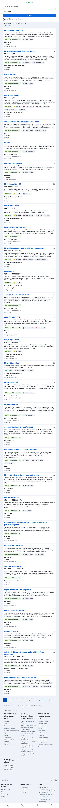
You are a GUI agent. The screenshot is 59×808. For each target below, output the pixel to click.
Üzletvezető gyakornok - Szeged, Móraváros (20, 449)
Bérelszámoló (9, 271)
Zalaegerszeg (8, 737)
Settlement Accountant (13, 163)
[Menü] (2, 2)
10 (49, 700)
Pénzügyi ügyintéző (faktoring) (15, 227)
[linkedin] (56, 780)
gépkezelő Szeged (42, 740)
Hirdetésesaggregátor (26, 790)
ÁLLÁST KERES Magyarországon (47, 790)
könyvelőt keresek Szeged (28, 731)
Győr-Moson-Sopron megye (11, 730)
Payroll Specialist (10, 74)
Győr (5, 733)
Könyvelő (7, 142)
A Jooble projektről (6, 789)
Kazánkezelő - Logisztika (13, 545)
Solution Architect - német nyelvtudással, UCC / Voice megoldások (24, 653)
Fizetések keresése (44, 797)
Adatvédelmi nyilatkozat (45, 794)
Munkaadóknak (24, 787)
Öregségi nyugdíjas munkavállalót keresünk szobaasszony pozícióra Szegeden (25, 524)
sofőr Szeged (41, 730)
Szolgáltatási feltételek (45, 792)
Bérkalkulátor (42, 801)
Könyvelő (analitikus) (11, 206)
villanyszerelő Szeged (43, 728)
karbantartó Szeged (43, 737)
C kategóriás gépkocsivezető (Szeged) (18, 427)
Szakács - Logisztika (11, 631)
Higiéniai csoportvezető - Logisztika (17, 590)
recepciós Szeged (42, 742)
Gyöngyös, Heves (9, 744)
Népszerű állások (8, 765)
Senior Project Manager (13, 566)
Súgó (2, 791)
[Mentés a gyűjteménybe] (54, 30)
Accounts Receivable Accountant (16, 295)
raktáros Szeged (42, 735)
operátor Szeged (42, 733)
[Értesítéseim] (57, 2)
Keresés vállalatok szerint (45, 799)
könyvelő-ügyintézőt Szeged (28, 725)
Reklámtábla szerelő (11, 497)
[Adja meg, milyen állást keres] (29, 7)
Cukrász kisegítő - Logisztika (15, 610)
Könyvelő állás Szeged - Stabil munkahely (19, 51)
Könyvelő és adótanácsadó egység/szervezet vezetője (24, 248)
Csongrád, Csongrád (9, 728)
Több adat (8, 25)
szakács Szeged (42, 726)
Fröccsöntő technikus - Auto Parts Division (20, 677)
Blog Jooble (23, 792)
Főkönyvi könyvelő (11, 382)
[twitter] (51, 780)
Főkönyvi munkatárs (11, 95)
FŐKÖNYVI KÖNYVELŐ (12, 317)
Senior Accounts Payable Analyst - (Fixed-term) (21, 121)
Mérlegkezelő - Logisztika (13, 30)
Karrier (3, 796)
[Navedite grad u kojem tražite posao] (29, 11)
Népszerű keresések (11, 710)
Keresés (29, 15)
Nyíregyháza (7, 735)
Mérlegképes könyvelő (12, 184)
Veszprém (6, 721)
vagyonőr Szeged (42, 723)
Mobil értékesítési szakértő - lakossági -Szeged (21, 475)
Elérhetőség (4, 794)
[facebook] (46, 780)
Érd (5, 726)
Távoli (5, 723)
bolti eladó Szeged (43, 721)
